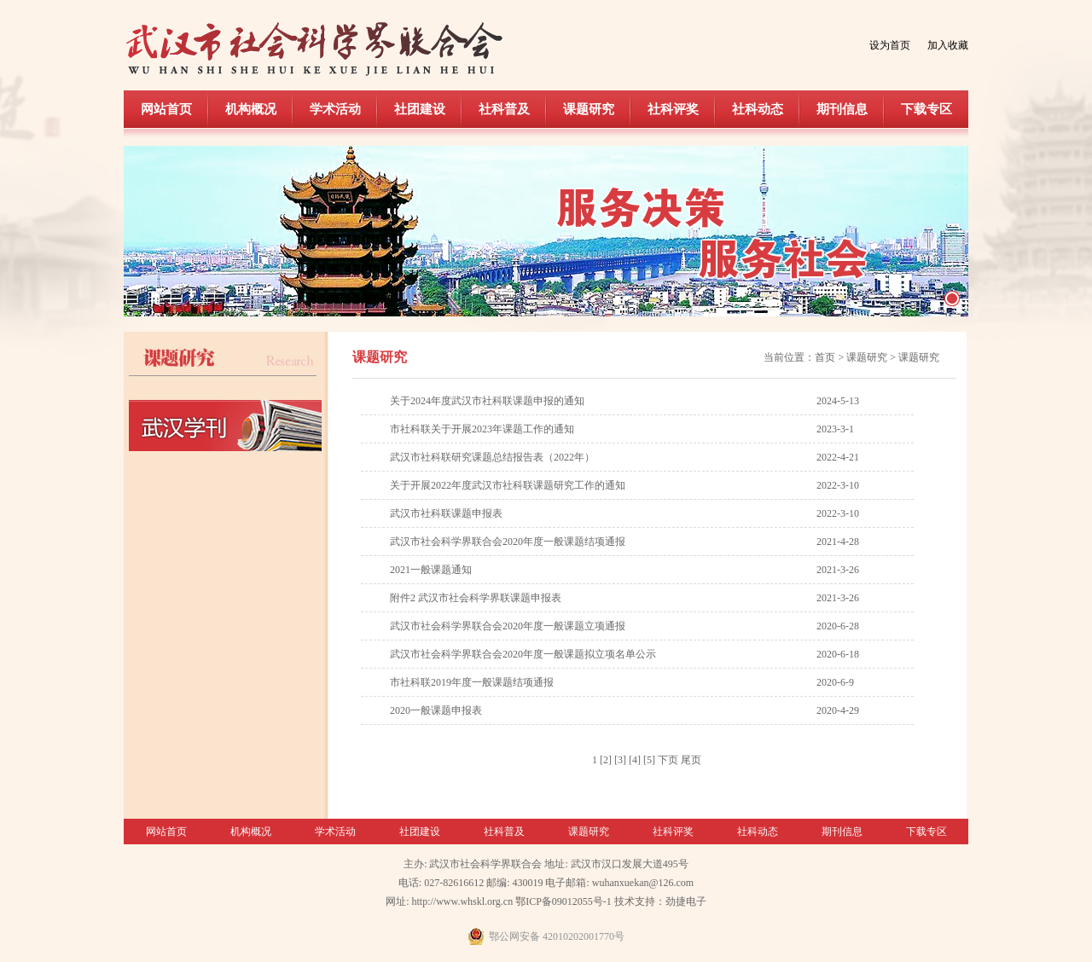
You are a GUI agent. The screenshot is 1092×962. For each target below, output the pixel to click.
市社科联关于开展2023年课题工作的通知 (482, 429)
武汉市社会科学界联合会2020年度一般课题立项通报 (507, 626)
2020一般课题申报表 (436, 710)
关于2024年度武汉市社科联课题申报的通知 (487, 401)
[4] (635, 760)
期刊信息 (842, 109)
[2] (606, 760)
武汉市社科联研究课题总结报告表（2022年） (492, 457)
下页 (668, 760)
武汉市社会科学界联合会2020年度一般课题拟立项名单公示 (523, 654)
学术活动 (335, 109)
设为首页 (889, 45)
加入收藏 (947, 45)
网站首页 (166, 109)
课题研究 (588, 109)
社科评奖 (673, 109)
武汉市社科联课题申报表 (446, 513)
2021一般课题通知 (431, 570)
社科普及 (504, 109)
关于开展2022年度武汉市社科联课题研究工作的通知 (507, 485)
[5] (649, 760)
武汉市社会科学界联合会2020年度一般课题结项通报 (507, 542)
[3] (620, 760)
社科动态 (757, 109)
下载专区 (926, 109)
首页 (825, 357)
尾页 (691, 760)
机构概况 (250, 109)
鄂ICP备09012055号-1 (563, 901)
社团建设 (419, 109)
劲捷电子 (685, 901)
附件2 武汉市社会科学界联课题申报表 (475, 598)
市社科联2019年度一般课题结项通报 (472, 682)
